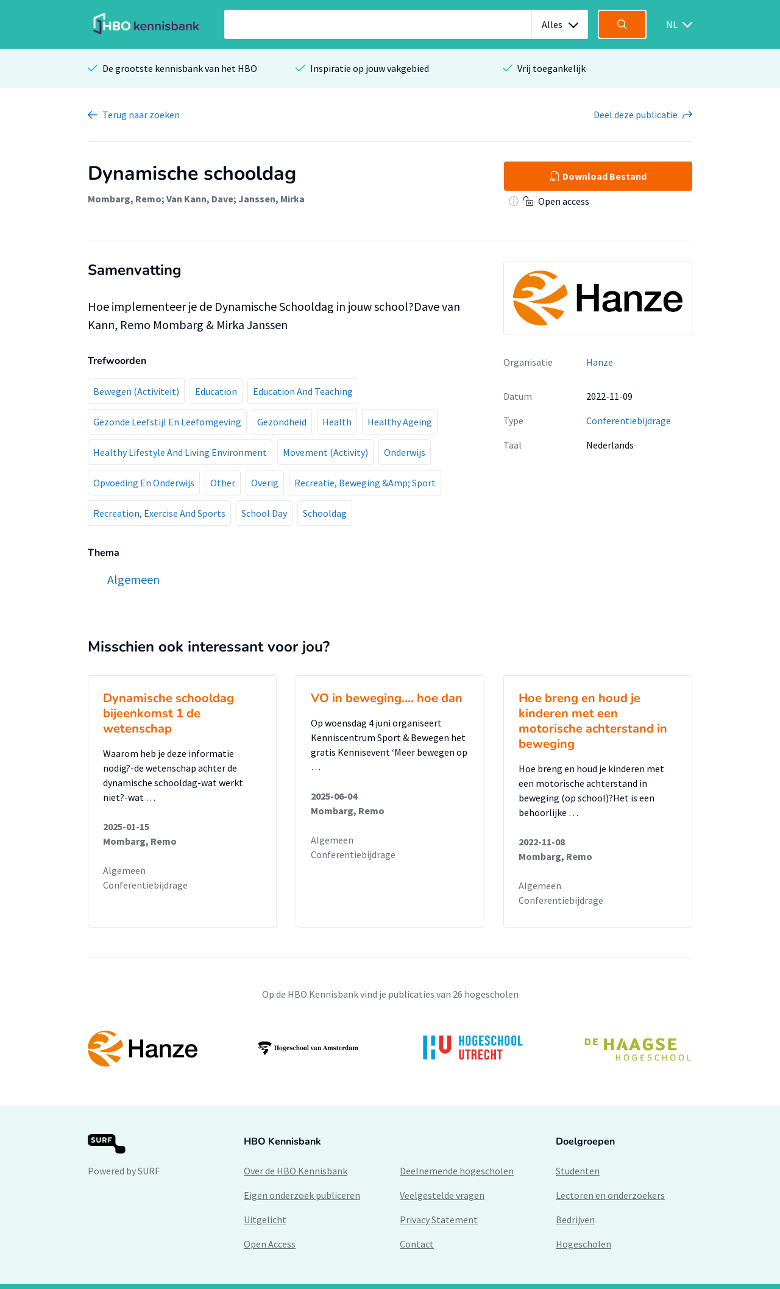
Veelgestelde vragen (442, 1195)
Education (216, 391)
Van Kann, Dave (199, 199)
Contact (417, 1244)
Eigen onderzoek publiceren (302, 1195)
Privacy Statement (439, 1219)
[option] (390, 1048)
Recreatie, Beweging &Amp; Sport (365, 483)
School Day (264, 513)
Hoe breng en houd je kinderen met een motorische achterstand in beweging (593, 721)
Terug (141, 114)
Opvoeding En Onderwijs (143, 483)
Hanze (599, 362)
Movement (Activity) (325, 452)
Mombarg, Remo (124, 199)
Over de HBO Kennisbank (295, 1171)
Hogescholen (583, 1244)
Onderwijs (404, 452)
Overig (264, 483)
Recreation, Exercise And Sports (159, 513)
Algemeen (124, 870)
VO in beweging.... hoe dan (387, 698)
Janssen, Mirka (271, 199)
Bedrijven (575, 1219)
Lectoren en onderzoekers (610, 1195)
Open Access (270, 1244)
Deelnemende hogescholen (457, 1171)
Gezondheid (282, 422)
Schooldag (325, 513)
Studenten (578, 1171)
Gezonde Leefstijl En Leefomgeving (167, 422)
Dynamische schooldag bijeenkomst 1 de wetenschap (168, 713)
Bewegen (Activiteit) (136, 391)
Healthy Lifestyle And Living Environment (180, 452)
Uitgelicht (265, 1219)
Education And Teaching (303, 391)
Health (337, 422)
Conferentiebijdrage (628, 420)
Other (222, 483)
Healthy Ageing (399, 422)
